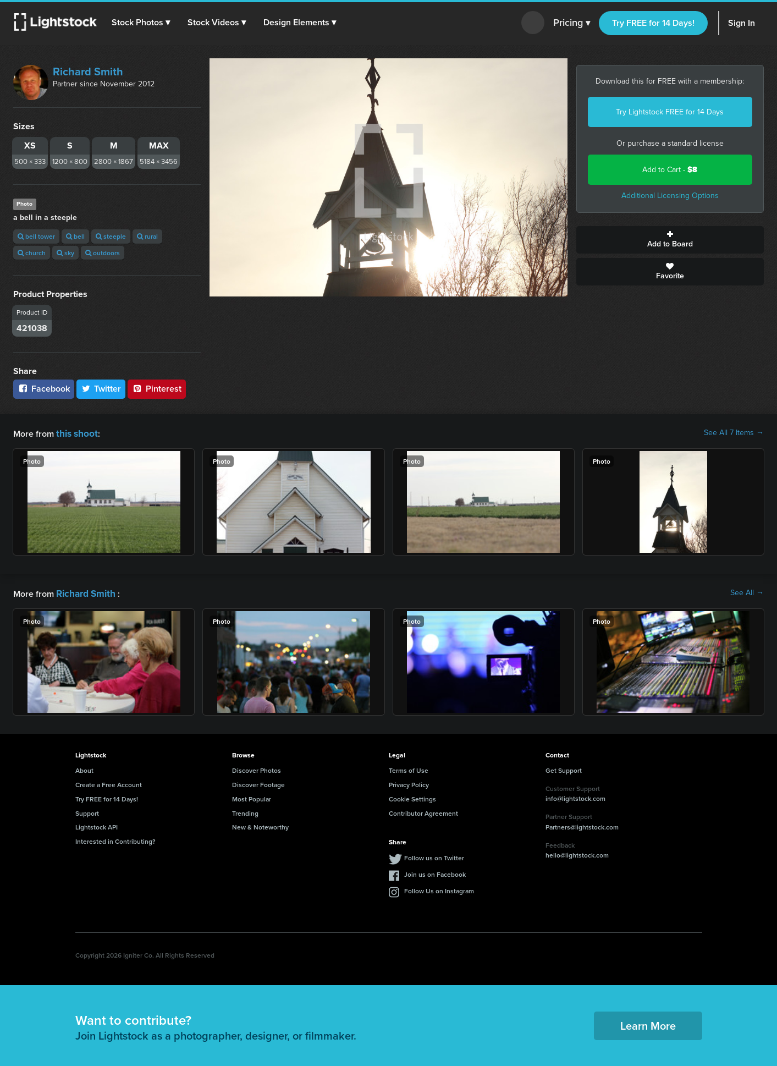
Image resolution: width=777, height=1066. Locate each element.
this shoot (75, 432)
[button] (142, 22)
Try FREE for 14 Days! (653, 23)
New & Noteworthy (260, 824)
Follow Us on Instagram (439, 888)
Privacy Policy (409, 782)
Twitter (101, 388)
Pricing (571, 23)
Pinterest (156, 388)
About (84, 768)
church (32, 252)
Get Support (563, 768)
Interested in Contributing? (115, 839)
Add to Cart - (669, 169)
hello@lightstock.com (577, 853)
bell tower (36, 236)
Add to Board (670, 239)
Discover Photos (256, 768)
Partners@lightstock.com (582, 824)
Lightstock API (96, 824)
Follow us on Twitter (434, 855)
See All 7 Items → (734, 432)
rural (147, 236)
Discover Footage (258, 782)
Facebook (44, 388)
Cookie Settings (412, 796)
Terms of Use (408, 768)
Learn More (648, 1023)
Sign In (741, 23)
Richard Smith (88, 71)
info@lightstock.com (575, 796)
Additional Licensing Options (670, 195)
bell (75, 236)
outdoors (102, 252)
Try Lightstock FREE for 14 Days (670, 112)
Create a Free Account (108, 782)
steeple (111, 236)
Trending (245, 811)
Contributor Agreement (423, 811)
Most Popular (251, 796)
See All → (747, 591)
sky (65, 252)
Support (87, 811)
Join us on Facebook (435, 872)
